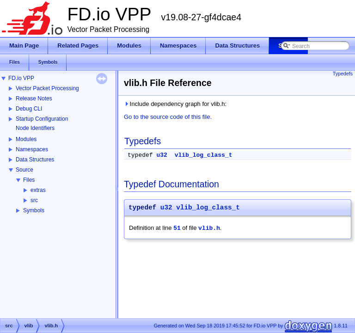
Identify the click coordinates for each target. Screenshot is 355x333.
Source (24, 169)
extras (38, 190)
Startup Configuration (42, 119)
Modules (26, 139)
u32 (161, 155)
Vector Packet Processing (47, 88)
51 (177, 228)
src (34, 200)
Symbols (33, 210)
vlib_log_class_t (204, 155)
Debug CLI (29, 108)
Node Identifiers (35, 128)
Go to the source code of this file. (168, 116)
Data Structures (35, 159)
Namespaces (32, 149)
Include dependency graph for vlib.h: (175, 103)
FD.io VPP (21, 78)
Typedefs (343, 73)
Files (29, 180)
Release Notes (34, 98)
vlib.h (209, 228)
